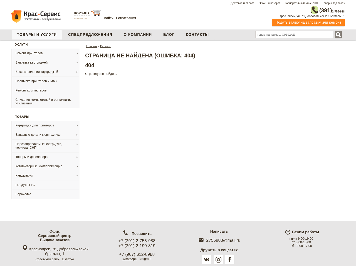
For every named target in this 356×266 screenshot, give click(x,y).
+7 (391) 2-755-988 (136, 240)
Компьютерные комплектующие (38, 165)
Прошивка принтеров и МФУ (36, 80)
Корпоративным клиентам (301, 3)
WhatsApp (129, 259)
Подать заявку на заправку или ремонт (308, 21)
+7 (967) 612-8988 (137, 254)
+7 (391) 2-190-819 (136, 245)
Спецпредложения (90, 34)
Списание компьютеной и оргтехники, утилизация (43, 100)
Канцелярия (24, 174)
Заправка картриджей (31, 61)
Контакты (197, 34)
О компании (138, 34)
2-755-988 (322, 9)
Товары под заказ (333, 3)
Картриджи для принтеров (34, 124)
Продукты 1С (25, 184)
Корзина (82, 13)
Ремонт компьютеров (31, 89)
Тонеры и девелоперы (31, 156)
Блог (169, 34)
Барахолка (23, 193)
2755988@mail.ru (219, 240)
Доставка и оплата (243, 3)
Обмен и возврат (269, 3)
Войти (109, 18)
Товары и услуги (37, 34)
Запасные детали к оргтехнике (38, 133)
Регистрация (126, 18)
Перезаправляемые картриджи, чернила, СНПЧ (38, 144)
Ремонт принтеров (29, 52)
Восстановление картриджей (36, 71)
